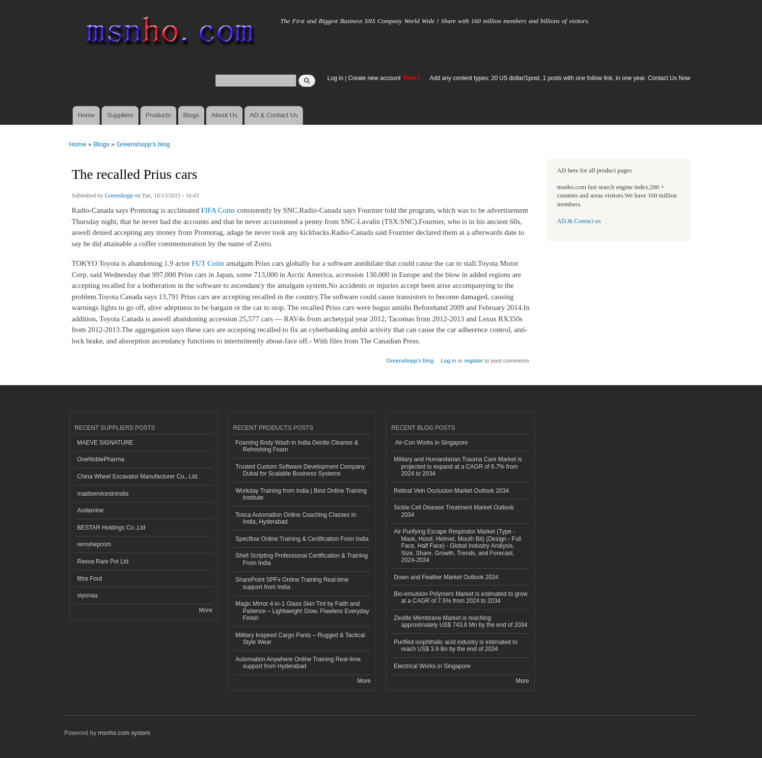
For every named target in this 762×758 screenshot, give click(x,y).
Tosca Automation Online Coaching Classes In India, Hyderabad (296, 518)
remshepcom (94, 544)
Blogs (191, 115)
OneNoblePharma (100, 459)
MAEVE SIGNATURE (105, 442)
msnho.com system (124, 733)
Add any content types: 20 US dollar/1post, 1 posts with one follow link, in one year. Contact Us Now (560, 78)
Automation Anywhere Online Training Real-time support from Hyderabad (298, 663)
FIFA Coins (218, 210)
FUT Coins (207, 263)
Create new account (375, 78)
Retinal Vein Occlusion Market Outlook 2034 (451, 490)
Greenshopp (119, 195)
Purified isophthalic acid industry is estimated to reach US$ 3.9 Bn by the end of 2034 (455, 645)
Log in (335, 78)
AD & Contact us (579, 221)
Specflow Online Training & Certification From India (302, 538)
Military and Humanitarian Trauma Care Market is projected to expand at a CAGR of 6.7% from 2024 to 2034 (458, 466)
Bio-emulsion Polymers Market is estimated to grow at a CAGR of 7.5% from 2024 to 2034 (460, 597)
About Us (224, 115)
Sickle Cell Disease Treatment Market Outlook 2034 (454, 511)
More (205, 610)
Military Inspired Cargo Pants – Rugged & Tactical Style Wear (300, 639)
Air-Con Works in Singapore (431, 442)
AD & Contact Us (274, 115)
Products (158, 115)
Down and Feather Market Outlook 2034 (446, 577)
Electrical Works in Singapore (432, 666)
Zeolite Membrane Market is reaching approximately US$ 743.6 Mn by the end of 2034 (460, 621)
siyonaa (87, 595)
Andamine (90, 510)
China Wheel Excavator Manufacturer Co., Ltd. (138, 476)
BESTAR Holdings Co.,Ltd (111, 527)
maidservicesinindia (103, 493)
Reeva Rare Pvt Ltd (103, 561)
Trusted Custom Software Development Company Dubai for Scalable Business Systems (300, 470)
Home (86, 115)
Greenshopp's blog (143, 144)
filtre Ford (89, 578)
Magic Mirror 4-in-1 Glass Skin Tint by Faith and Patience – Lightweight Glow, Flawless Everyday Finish (302, 610)
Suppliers (120, 115)
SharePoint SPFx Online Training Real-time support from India (292, 583)
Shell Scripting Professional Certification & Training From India (302, 559)
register (473, 361)
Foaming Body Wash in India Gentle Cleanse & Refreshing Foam (297, 446)
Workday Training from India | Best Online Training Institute (301, 494)
